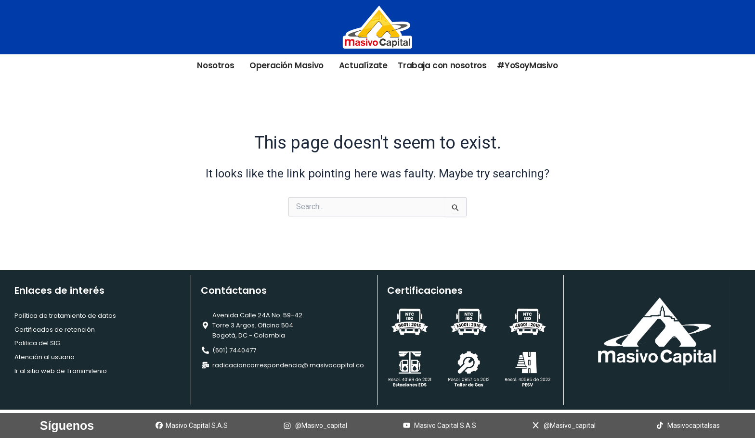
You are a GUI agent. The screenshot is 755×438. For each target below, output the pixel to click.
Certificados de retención (54, 329)
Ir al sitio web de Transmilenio (60, 370)
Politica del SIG (37, 343)
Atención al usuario (44, 357)
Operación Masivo (288, 66)
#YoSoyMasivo (527, 66)
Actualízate (363, 66)
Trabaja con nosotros (442, 66)
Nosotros (218, 66)
